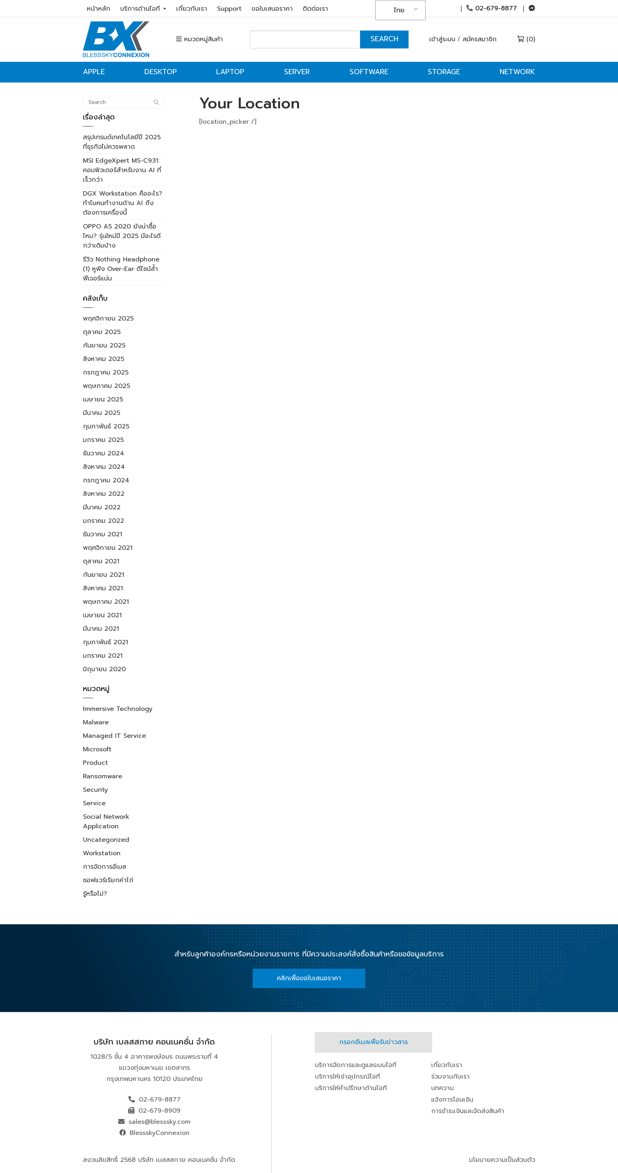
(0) (526, 39)
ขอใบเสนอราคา (272, 8)
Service (94, 803)
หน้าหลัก (98, 8)
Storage (444, 71)
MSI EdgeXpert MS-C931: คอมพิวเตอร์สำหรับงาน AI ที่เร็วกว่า (122, 170)
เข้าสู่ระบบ (442, 39)
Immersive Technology (117, 709)
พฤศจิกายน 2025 (108, 318)
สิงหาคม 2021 (103, 588)
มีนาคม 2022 (102, 507)
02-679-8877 (491, 8)
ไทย (399, 10)
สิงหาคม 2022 (104, 494)
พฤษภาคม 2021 (106, 602)
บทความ (442, 1088)
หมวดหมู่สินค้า (199, 39)
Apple (94, 71)
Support (229, 8)
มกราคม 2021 (103, 655)
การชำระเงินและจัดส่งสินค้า (467, 1111)
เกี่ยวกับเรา (191, 8)
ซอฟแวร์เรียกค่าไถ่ (108, 880)
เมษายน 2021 (102, 615)
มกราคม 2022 (103, 521)
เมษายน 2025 (103, 399)
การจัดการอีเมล (104, 867)
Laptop (230, 71)
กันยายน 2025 (104, 345)
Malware (96, 722)
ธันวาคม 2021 (102, 534)
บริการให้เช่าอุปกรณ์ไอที (347, 1076)
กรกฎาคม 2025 (106, 372)
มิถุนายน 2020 (104, 669)
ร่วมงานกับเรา (450, 1076)
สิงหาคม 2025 (103, 359)
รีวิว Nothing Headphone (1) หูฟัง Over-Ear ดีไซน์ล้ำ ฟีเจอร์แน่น (121, 269)
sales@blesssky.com (159, 1122)
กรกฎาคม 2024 (106, 480)
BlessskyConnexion (160, 1133)
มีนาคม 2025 (101, 413)
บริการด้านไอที (143, 8)
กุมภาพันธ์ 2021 (105, 642)
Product (95, 763)
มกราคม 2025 (103, 440)
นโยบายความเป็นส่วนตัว (502, 1160)
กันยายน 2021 (103, 575)
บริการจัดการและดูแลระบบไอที (355, 1065)
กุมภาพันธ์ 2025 (106, 426)
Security (95, 790)
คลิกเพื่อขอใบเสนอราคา (309, 978)
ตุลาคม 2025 (102, 332)
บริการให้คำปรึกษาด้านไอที (351, 1088)
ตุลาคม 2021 (101, 561)
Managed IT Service (114, 736)
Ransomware (102, 776)
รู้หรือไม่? (95, 893)
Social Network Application (106, 821)
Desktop (160, 71)
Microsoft (97, 749)
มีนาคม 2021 (101, 629)
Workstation (102, 853)
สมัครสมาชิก (480, 39)
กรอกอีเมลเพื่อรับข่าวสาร (373, 1042)
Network (517, 71)
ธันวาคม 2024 (103, 453)
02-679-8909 (159, 1110)
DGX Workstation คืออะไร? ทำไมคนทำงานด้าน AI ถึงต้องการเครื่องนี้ (122, 203)
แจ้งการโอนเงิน (452, 1099)
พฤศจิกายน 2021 (107, 548)
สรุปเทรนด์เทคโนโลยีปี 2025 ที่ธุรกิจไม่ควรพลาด (122, 142)
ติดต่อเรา (315, 8)
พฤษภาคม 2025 (106, 386)
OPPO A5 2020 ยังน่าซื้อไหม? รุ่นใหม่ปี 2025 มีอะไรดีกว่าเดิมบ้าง (122, 236)
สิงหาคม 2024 (104, 467)
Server (297, 71)
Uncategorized (106, 840)
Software (368, 71)
